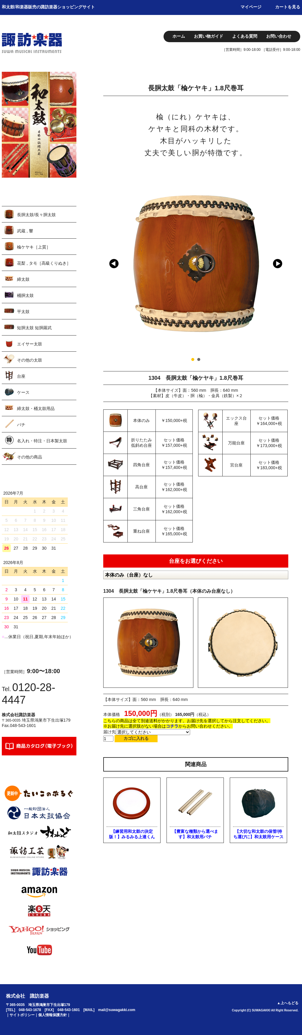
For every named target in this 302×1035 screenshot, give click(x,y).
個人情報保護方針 (52, 1015)
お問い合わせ (278, 36)
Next (277, 263)
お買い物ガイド (208, 36)
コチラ (172, 726)
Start (277, 359)
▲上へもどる (287, 1003)
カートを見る (287, 6)
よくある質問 (244, 36)
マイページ (251, 6)
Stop (282, 359)
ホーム (178, 36)
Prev (114, 263)
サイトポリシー (22, 1015)
